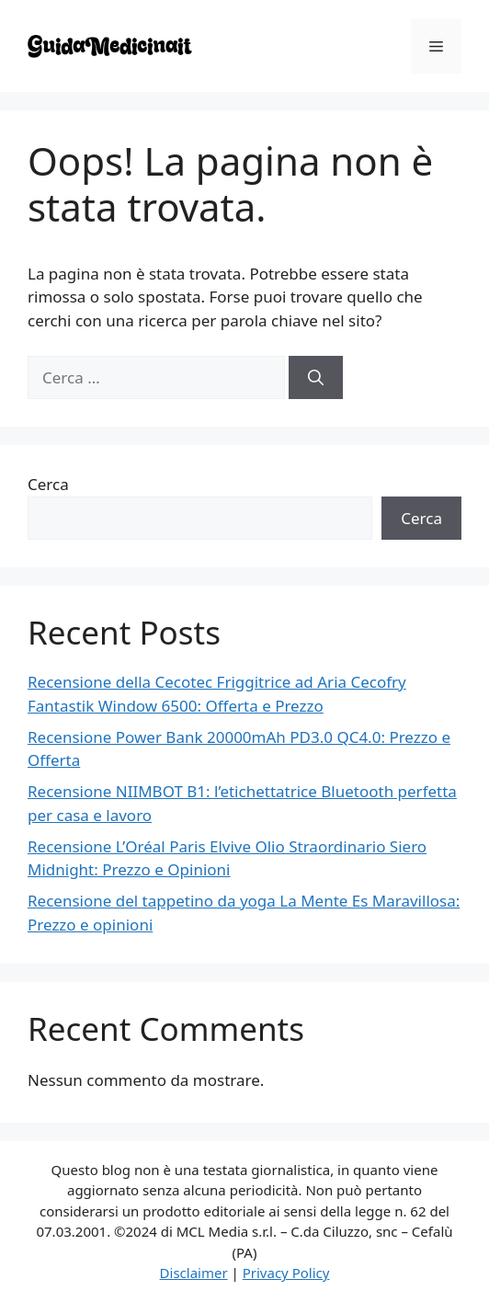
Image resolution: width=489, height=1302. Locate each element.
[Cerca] (316, 378)
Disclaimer (194, 1272)
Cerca (48, 484)
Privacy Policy (286, 1272)
